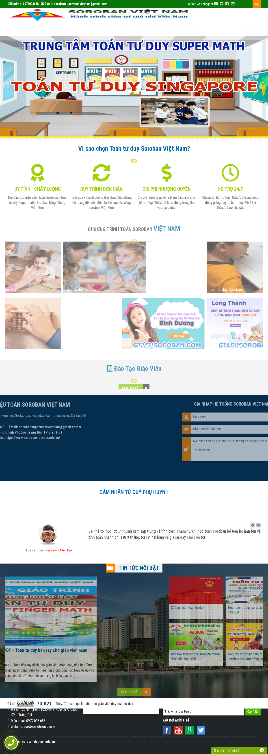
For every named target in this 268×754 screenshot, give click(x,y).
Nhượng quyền (158, 14)
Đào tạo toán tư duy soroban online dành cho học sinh (229, 642)
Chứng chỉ (193, 14)
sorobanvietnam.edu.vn (38, 741)
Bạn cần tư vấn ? (227, 750)
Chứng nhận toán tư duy (221, 594)
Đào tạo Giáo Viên (108, 14)
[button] (8, 73)
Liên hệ (249, 14)
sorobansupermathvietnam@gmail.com (80, 4)
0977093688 (31, 4)
